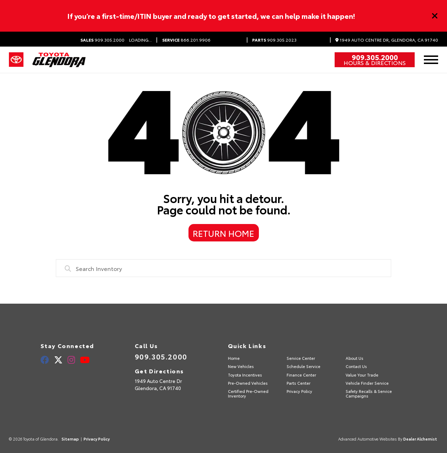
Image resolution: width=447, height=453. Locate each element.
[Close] (435, 16)
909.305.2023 (274, 40)
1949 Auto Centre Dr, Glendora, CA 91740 (386, 40)
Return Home (223, 233)
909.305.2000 (102, 40)
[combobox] (223, 268)
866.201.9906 (186, 40)
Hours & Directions (375, 62)
